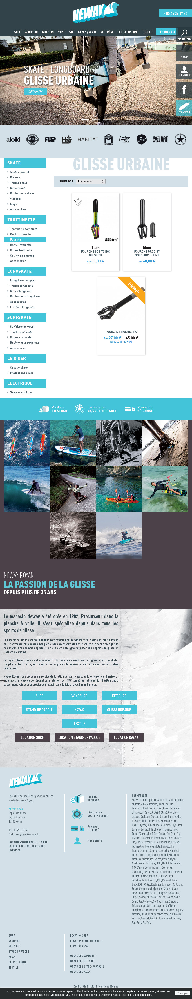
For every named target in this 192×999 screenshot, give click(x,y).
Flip (178, 834)
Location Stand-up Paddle (79, 737)
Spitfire (156, 901)
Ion (147, 850)
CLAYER (156, 812)
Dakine (177, 817)
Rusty (154, 884)
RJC (159, 880)
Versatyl (145, 918)
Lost (161, 855)
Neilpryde (150, 863)
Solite (177, 897)
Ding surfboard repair (166, 821)
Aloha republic (176, 800)
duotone (167, 825)
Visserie (15, 198)
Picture (163, 872)
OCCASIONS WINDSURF (83, 955)
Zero (134, 922)
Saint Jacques (164, 884)
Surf (39, 695)
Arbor (143, 804)
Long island (152, 855)
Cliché (164, 812)
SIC (160, 889)
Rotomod (166, 880)
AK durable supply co (146, 800)
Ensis (134, 834)
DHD (144, 821)
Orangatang (137, 872)
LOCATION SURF (79, 935)
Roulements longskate (25, 296)
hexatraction (138, 846)
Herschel (175, 842)
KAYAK (12, 957)
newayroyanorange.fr (27, 834)
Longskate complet (22, 280)
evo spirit (146, 834)
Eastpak (136, 829)
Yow (178, 918)
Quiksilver (162, 876)
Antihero (136, 804)
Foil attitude (147, 838)
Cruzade (154, 817)
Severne (143, 889)
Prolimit (153, 876)
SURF (12, 935)
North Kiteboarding (171, 863)
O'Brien (140, 867)
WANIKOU (155, 918)
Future (170, 838)
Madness (136, 859)
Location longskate (22, 307)
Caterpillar (175, 808)
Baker (161, 804)
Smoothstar (173, 893)
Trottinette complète (23, 229)
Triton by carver (155, 914)
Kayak (79, 709)
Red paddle (150, 880)
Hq (172, 846)
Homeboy (165, 846)
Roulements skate (22, 193)
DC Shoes (136, 821)
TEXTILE (13, 967)
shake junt (153, 889)
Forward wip (160, 838)
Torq (177, 910)
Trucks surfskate (21, 332)
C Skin (159, 808)
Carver (166, 808)
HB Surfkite (164, 842)
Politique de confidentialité (27, 846)
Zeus (139, 922)
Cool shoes (173, 812)
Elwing (167, 829)
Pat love (155, 872)
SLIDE (153, 893)
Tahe (162, 910)
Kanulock (174, 850)
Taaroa (156, 910)
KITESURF (14, 946)
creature (136, 817)
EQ (139, 834)
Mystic (173, 859)
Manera (145, 859)
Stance (164, 901)
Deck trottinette (20, 234)
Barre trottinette (21, 245)
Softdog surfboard (148, 897)
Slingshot (162, 893)
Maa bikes (174, 855)
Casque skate (19, 367)
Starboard (173, 901)
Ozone (147, 872)
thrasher (170, 910)
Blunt (145, 808)
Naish (134, 863)
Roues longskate (21, 291)
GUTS (155, 842)
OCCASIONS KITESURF (82, 961)
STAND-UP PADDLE (19, 951)
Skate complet (19, 172)
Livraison (15, 850)
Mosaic (165, 859)
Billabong (136, 808)
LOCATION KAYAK (79, 946)
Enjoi (174, 829)
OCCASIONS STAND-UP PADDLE (87, 966)
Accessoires (18, 209)
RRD (140, 884)
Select (135, 889)
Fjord (173, 834)
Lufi (166, 855)
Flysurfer (136, 838)
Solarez (169, 897)
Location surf (32, 737)
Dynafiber (177, 825)
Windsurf (79, 695)
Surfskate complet (22, 326)
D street (163, 817)
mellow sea (155, 859)
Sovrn (134, 901)
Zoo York (147, 922)
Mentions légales (108, 986)
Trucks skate (18, 182)
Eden (151, 829)
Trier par (66, 181)
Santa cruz (178, 884)
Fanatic (162, 834)
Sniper (135, 897)
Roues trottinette (21, 250)
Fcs (168, 834)
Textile (79, 723)
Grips (13, 204)
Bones (152, 808)
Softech (161, 897)
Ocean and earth (153, 867)
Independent (138, 850)
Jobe (166, 850)
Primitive (144, 876)
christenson (137, 812)
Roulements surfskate (24, 342)
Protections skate (21, 373)
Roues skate (18, 188)
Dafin (170, 817)
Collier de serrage (22, 255)
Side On (167, 889)
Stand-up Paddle (39, 709)
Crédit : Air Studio (84, 986)
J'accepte (182, 993)
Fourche (15, 239)
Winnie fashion (168, 918)
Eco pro (144, 829)
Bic (171, 804)
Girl (133, 842)
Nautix (142, 863)
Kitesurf (119, 695)
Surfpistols (137, 910)
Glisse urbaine (119, 709)
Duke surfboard (154, 825)
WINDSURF (15, 940)
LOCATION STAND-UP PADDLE (86, 940)
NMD (158, 863)
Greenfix (148, 842)
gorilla (139, 842)
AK (133, 800)
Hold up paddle (152, 846)
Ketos (134, 855)
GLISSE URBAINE (18, 962)
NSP (134, 867)
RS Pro (147, 884)
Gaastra (177, 838)
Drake (135, 825)
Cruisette (145, 817)
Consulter (35, 92)
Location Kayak (126, 737)
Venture (136, 918)
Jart (161, 850)
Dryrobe (142, 825)
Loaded (141, 855)
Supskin (160, 906)
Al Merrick (162, 800)
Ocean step (167, 867)
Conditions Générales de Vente (28, 842)
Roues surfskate (21, 337)
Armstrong (152, 804)
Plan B (171, 872)
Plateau (15, 177)
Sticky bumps (138, 906)
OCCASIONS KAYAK (80, 971)
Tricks (144, 914)
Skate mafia (143, 893)
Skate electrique (21, 392)
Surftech (148, 910)
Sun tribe (150, 906)
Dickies (151, 821)
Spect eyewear (145, 901)
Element (159, 829)
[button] (85, 119)
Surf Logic (170, 906)
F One (154, 834)
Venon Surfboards (172, 914)
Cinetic (147, 812)
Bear (167, 804)
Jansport (154, 850)
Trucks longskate (21, 286)
